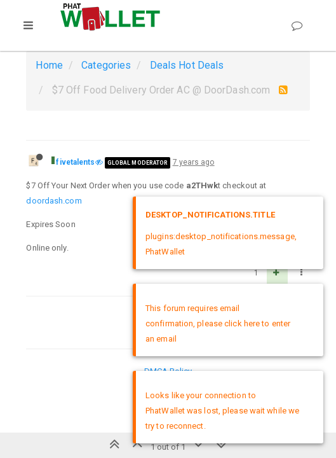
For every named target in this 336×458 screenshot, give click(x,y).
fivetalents (75, 162)
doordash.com (53, 200)
